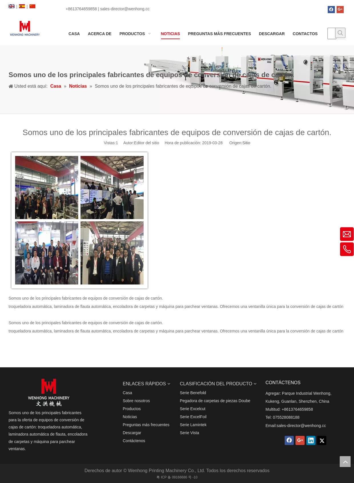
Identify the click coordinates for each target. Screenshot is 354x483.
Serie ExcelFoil (193, 416)
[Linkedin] (310, 440)
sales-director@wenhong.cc (301, 425)
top (345, 461)
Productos (132, 408)
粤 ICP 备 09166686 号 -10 (176, 477)
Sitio (246, 143)
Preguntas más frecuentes (146, 424)
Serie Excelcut (192, 408)
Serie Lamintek (193, 424)
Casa (127, 392)
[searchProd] (331, 33)
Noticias (130, 416)
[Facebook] (331, 9)
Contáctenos (134, 440)
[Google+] (340, 9)
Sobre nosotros (136, 400)
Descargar (132, 432)
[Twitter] (321, 440)
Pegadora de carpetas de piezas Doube (215, 400)
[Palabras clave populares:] (340, 33)
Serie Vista (189, 432)
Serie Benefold (193, 392)
